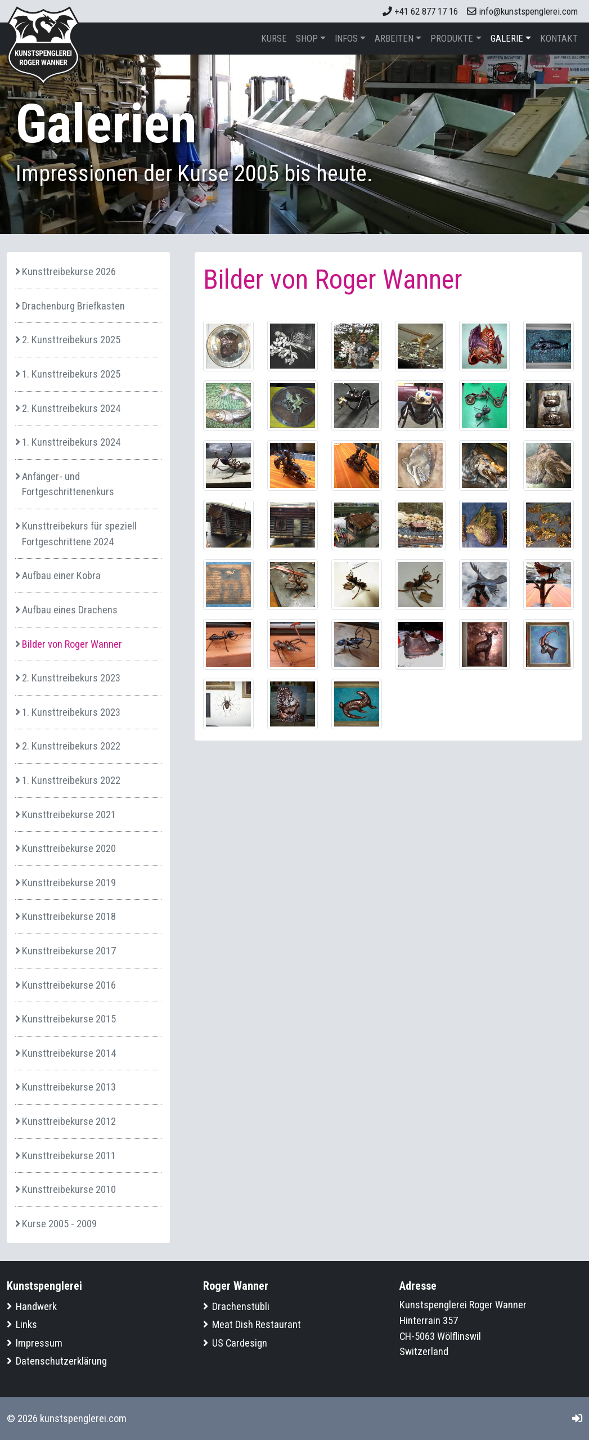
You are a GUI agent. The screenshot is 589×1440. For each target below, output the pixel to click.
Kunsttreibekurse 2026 (69, 271)
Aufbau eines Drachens (70, 610)
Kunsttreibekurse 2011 (69, 1155)
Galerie (507, 38)
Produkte (451, 38)
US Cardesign (239, 1343)
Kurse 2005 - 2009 (59, 1224)
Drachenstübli (240, 1306)
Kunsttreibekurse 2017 (69, 951)
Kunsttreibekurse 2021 (69, 814)
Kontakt (559, 38)
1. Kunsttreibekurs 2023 (71, 712)
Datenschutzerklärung (61, 1361)
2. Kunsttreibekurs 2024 (71, 408)
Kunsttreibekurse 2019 (69, 883)
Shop (307, 38)
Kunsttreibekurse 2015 (69, 1019)
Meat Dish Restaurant (256, 1324)
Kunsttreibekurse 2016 (69, 985)
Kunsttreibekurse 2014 (69, 1053)
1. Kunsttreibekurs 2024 (71, 442)
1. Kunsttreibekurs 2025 (71, 374)
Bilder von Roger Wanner (72, 644)
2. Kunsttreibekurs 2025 (71, 340)
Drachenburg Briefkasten (73, 306)
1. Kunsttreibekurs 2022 (71, 780)
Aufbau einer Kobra (61, 575)
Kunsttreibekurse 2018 (69, 916)
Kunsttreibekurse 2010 (69, 1189)
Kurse (274, 38)
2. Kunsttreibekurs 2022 (71, 746)
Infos (346, 38)
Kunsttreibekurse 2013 (69, 1087)
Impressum (39, 1343)
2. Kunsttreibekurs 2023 (71, 678)
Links (26, 1324)
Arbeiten (394, 38)
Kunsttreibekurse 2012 (69, 1121)
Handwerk (36, 1306)
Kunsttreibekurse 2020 (69, 848)
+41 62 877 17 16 (420, 11)
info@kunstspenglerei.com (522, 11)
